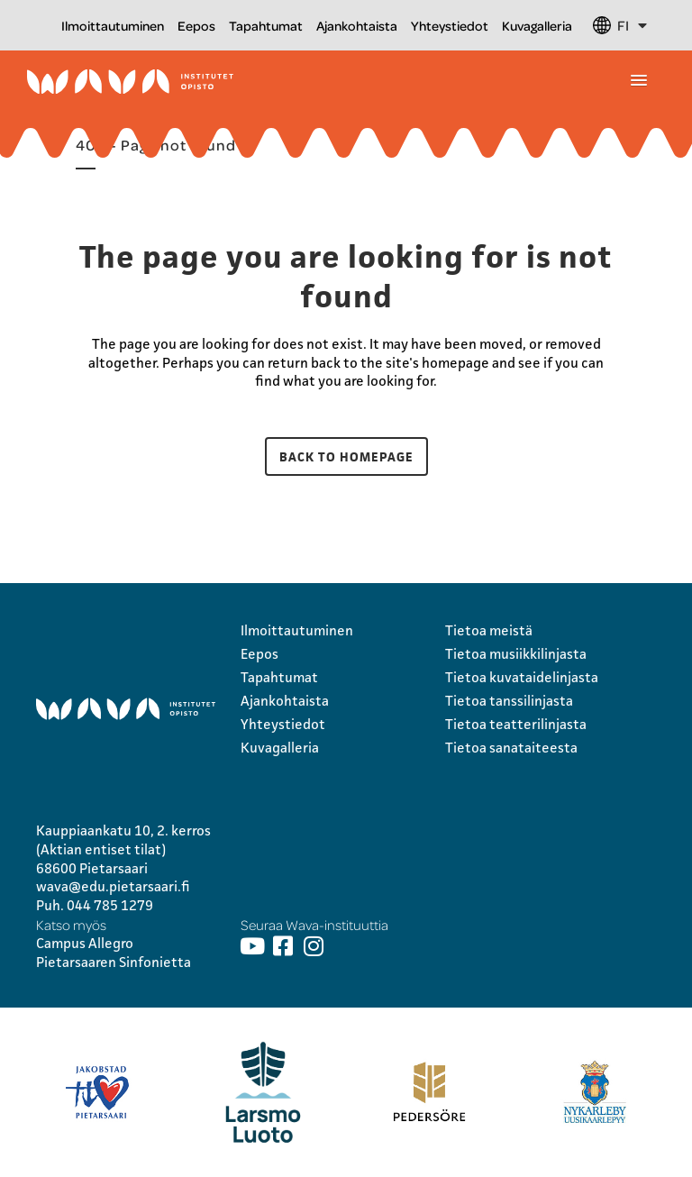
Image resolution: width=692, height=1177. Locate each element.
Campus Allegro (84, 943)
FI (632, 25)
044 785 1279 (110, 905)
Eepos (196, 25)
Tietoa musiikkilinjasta (516, 653)
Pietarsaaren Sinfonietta (113, 962)
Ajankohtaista (356, 25)
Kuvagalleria (537, 25)
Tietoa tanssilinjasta (509, 700)
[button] (639, 81)
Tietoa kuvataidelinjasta (521, 677)
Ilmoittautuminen (112, 25)
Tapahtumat (266, 25)
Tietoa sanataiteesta (511, 747)
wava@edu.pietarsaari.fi (113, 886)
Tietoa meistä (489, 630)
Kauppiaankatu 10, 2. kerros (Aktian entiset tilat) (123, 840)
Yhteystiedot (449, 25)
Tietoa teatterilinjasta (516, 724)
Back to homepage (346, 456)
